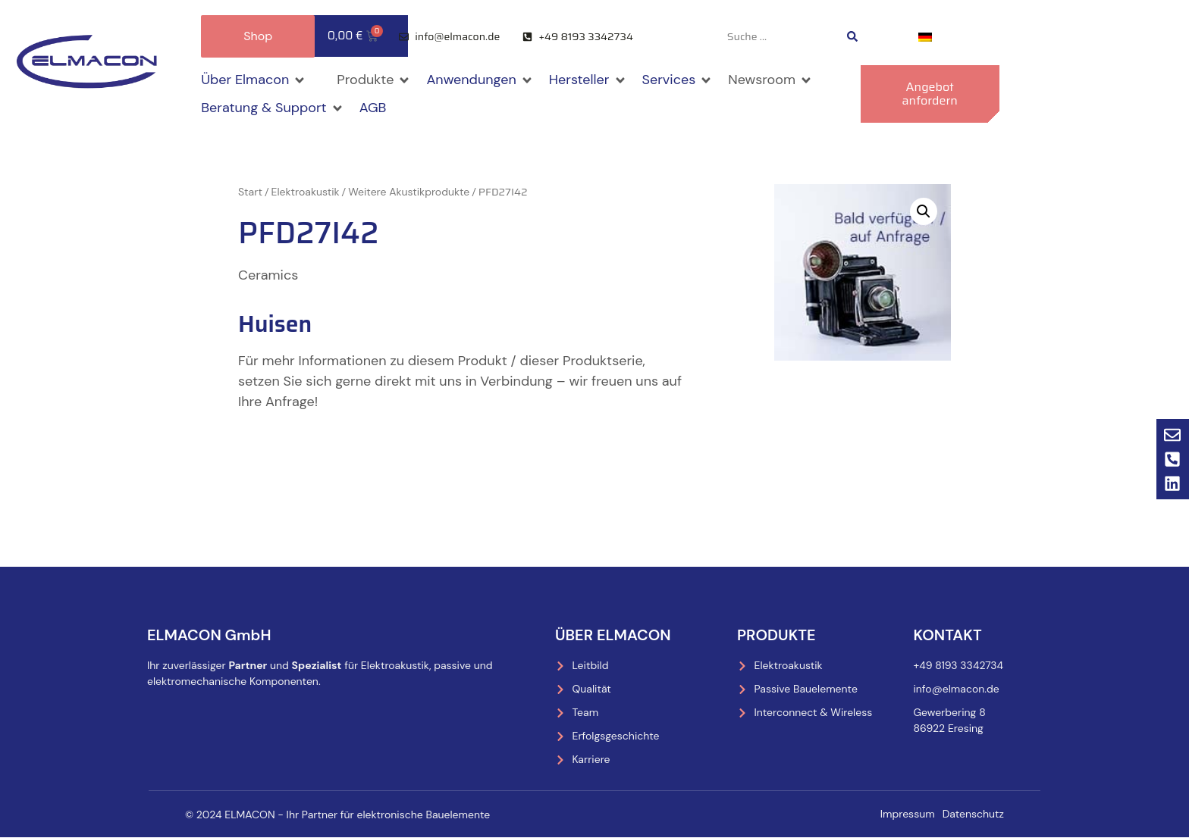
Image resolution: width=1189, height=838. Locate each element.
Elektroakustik (305, 192)
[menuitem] (925, 37)
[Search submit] (852, 36)
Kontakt (947, 635)
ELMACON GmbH (209, 635)
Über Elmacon (613, 635)
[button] (253, 80)
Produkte (776, 635)
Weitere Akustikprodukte (408, 192)
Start (250, 192)
